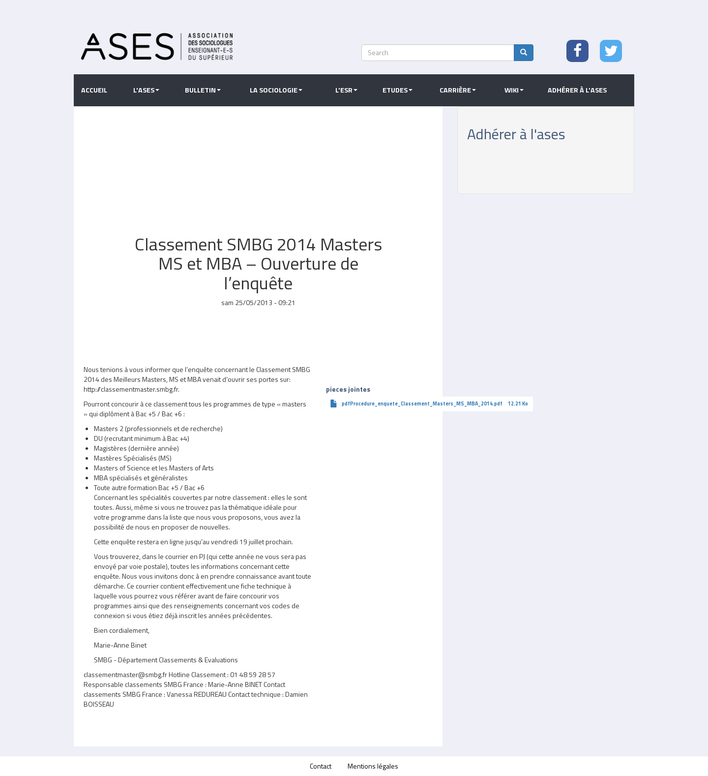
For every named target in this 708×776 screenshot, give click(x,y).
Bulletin (203, 90)
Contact (320, 766)
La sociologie (276, 90)
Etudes (398, 90)
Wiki (514, 90)
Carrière (458, 90)
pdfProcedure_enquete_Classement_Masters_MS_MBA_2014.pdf (422, 403)
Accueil (94, 90)
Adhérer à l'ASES (577, 90)
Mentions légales (373, 766)
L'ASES (146, 90)
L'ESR (346, 90)
